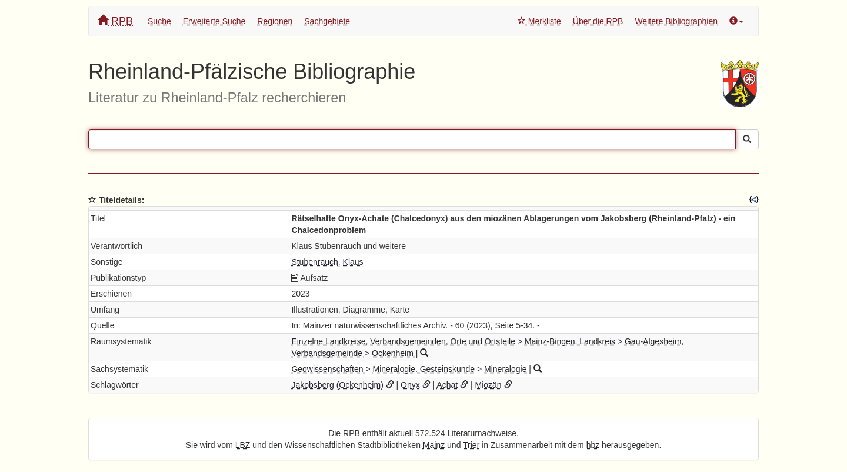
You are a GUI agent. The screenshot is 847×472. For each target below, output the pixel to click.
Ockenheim (394, 353)
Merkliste (539, 21)
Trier (471, 445)
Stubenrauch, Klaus (327, 262)
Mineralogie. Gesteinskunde (425, 369)
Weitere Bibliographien (676, 21)
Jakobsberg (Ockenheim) (337, 385)
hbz (593, 445)
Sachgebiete (327, 21)
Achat (447, 385)
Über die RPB (598, 21)
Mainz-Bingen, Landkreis (571, 341)
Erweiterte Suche (214, 21)
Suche (159, 21)
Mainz (434, 445)
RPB (115, 21)
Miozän (488, 385)
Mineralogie (506, 369)
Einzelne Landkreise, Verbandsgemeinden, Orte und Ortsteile (404, 341)
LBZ (243, 445)
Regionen (274, 21)
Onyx (410, 385)
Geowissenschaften (328, 369)
